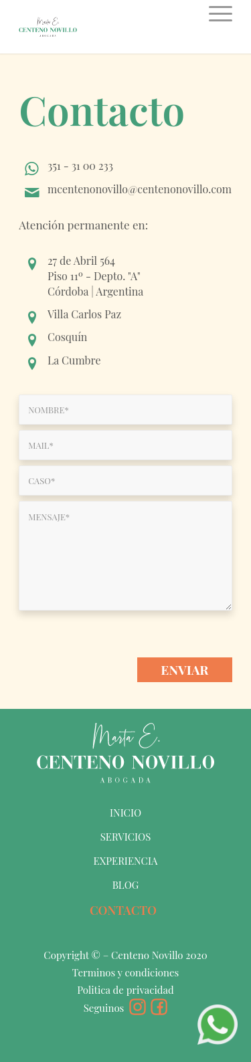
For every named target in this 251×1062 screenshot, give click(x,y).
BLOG (125, 884)
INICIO (125, 812)
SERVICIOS (125, 836)
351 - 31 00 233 (80, 165)
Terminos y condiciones (125, 972)
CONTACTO (123, 910)
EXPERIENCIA (126, 860)
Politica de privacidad (125, 989)
